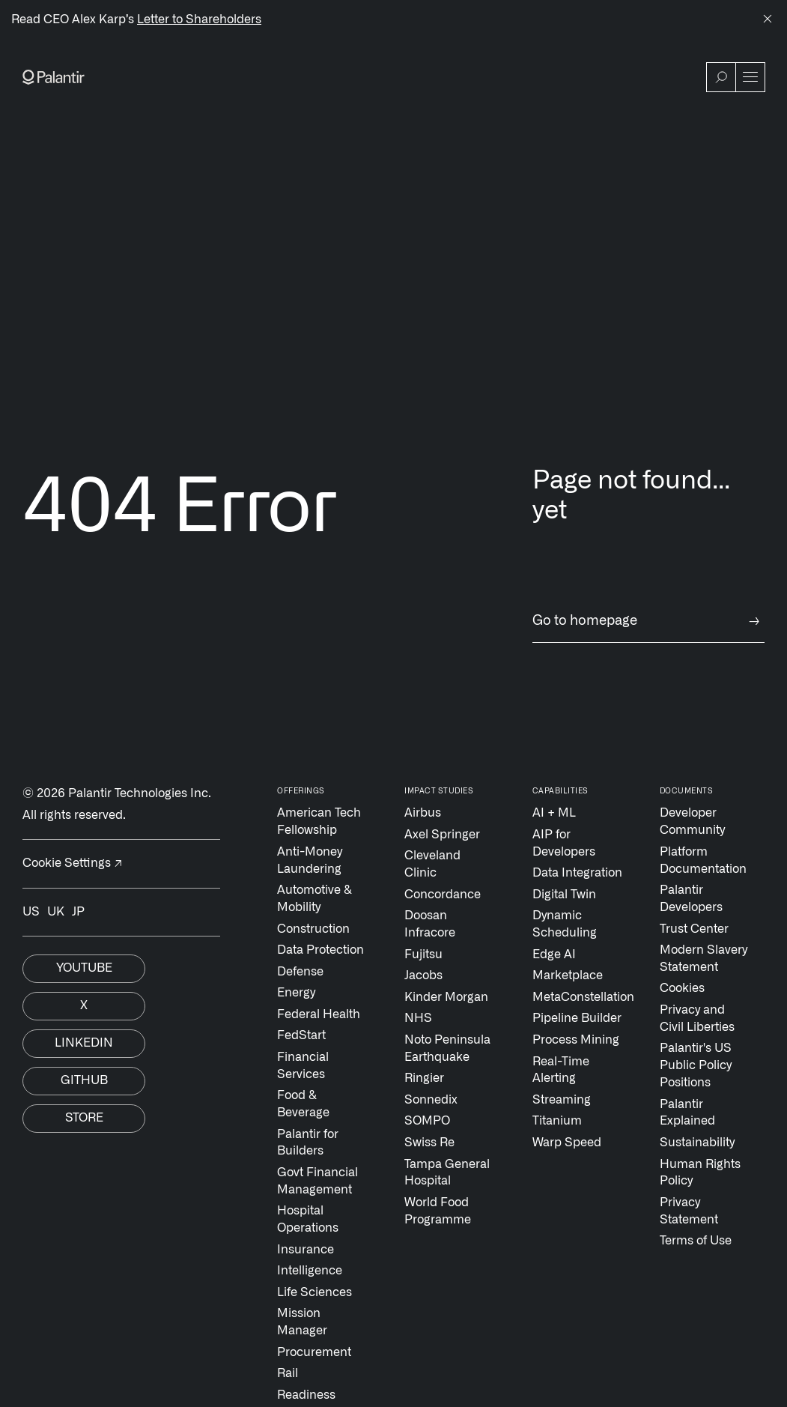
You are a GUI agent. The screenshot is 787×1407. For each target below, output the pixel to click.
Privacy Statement (689, 1211)
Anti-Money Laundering (309, 860)
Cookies (682, 988)
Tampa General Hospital (447, 1172)
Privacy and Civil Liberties (697, 1018)
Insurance (305, 1250)
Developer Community (692, 821)
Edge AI (554, 954)
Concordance (442, 895)
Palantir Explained (687, 1113)
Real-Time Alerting (560, 1070)
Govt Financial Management (317, 1181)
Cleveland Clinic (432, 864)
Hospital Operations (307, 1219)
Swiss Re (429, 1143)
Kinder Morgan (446, 997)
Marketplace (567, 975)
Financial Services (303, 1065)
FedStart (301, 1035)
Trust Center (694, 929)
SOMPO (427, 1121)
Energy (296, 993)
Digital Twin (564, 895)
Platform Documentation (703, 860)
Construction (313, 929)
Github (84, 1080)
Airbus (422, 813)
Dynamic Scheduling (564, 924)
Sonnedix (431, 1100)
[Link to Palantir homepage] (53, 77)
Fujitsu (423, 954)
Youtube (84, 968)
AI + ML (554, 813)
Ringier (424, 1078)
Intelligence (309, 1271)
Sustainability (697, 1143)
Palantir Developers (691, 898)
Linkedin (84, 1043)
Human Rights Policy (700, 1172)
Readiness (306, 1395)
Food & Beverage (303, 1104)
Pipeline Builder (577, 1018)
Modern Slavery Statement (703, 958)
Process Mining (575, 1040)
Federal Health (318, 1014)
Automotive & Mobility (314, 898)
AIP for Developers (563, 843)
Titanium (557, 1121)
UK (55, 912)
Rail (287, 1373)
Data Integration (577, 873)
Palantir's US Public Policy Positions (696, 1065)
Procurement (314, 1352)
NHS (418, 1018)
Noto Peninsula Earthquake (447, 1048)
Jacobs (423, 975)
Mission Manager (302, 1322)
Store (84, 1118)
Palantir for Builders (307, 1143)
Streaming (561, 1100)
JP (78, 912)
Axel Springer (442, 835)
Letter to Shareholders (199, 19)
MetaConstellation (578, 997)
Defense (300, 972)
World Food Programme (437, 1211)
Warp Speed (566, 1143)
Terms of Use (696, 1241)
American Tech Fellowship (319, 821)
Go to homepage (648, 621)
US (31, 912)
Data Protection (320, 950)
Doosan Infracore (429, 924)
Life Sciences (314, 1292)
